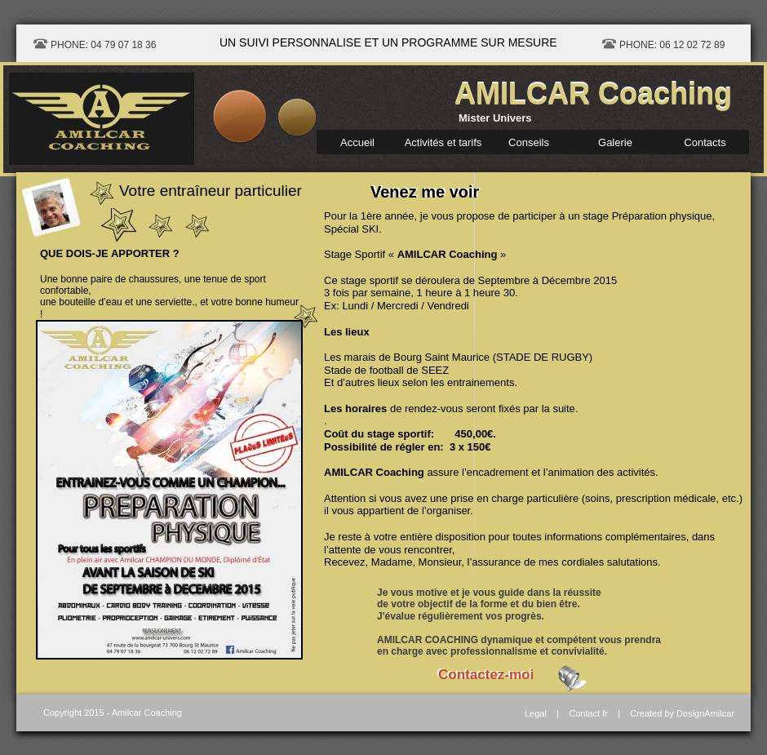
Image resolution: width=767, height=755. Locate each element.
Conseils (528, 142)
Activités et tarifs (443, 142)
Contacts (704, 142)
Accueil (357, 142)
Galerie (615, 142)
